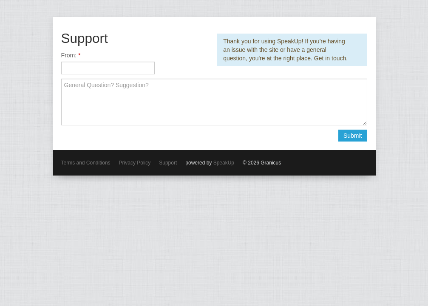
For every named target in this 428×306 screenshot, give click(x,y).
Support (168, 163)
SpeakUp (223, 163)
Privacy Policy (135, 163)
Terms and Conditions (86, 163)
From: (69, 55)
